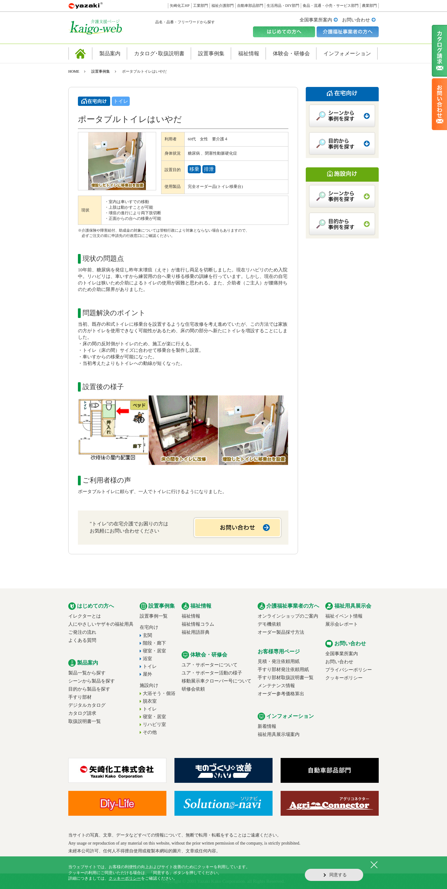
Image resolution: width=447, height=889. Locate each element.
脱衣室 (150, 701)
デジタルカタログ (87, 705)
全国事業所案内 (316, 19)
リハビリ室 (154, 724)
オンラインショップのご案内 (288, 616)
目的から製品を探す (89, 689)
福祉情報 (191, 616)
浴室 (147, 658)
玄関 (147, 635)
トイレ (150, 666)
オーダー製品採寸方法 (281, 632)
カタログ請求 (82, 713)
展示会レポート (341, 624)
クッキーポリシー (344, 677)
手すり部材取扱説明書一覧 (286, 677)
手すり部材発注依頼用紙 (283, 669)
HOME (73, 71)
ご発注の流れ (82, 632)
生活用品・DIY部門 (283, 5)
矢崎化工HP (179, 5)
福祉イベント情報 (344, 616)
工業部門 (200, 5)
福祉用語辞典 (196, 632)
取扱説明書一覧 (84, 721)
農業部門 (369, 5)
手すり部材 (80, 697)
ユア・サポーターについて (209, 664)
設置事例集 (100, 71)
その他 (150, 732)
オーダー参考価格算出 (281, 693)
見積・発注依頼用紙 (279, 661)
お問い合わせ (356, 19)
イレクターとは (84, 616)
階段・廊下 (154, 643)
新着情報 (267, 726)
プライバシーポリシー (348, 669)
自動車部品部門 (250, 5)
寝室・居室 (154, 650)
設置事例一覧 (154, 616)
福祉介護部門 (222, 5)
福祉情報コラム (198, 624)
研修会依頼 (193, 689)
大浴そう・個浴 (159, 693)
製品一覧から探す (87, 672)
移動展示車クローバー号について (216, 680)
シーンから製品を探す (91, 680)
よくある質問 (82, 640)
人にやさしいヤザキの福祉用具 (100, 624)
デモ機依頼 (269, 624)
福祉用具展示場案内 (279, 734)
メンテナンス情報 (276, 685)
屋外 (147, 674)
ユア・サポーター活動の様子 (212, 672)
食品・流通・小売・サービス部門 (331, 5)
